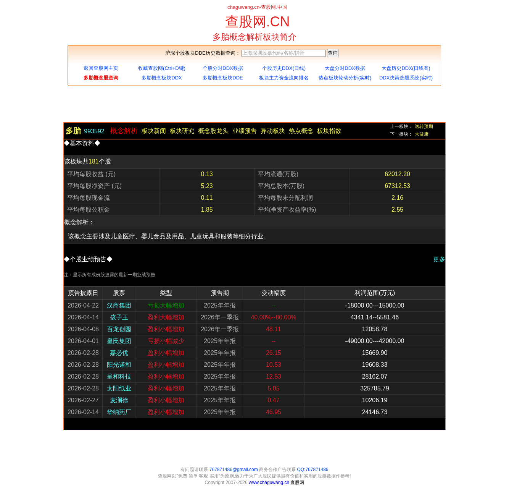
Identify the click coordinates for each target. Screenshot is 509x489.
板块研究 (182, 131)
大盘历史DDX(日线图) (406, 68)
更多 (439, 259)
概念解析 (124, 130)
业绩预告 (244, 131)
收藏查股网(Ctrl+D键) (161, 68)
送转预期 (424, 126)
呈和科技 (119, 376)
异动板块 (273, 131)
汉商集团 (119, 305)
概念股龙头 (213, 131)
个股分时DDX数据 (223, 68)
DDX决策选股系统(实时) (406, 78)
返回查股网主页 (101, 68)
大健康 (421, 134)
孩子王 (119, 317)
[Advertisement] (254, 105)
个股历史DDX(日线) (284, 68)
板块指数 (329, 131)
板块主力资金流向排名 (284, 78)
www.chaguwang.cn (269, 482)
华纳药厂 (119, 412)
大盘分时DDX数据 (345, 68)
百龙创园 (119, 329)
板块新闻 (154, 131)
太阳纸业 (119, 388)
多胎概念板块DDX (162, 78)
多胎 (73, 129)
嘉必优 (119, 353)
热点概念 (301, 131)
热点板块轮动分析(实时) (345, 78)
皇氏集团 (119, 341)
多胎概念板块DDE (223, 78)
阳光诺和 (119, 364)
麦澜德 (119, 400)
